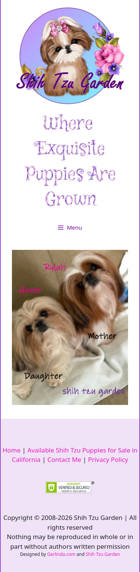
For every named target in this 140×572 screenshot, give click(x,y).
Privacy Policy (108, 459)
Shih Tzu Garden (103, 554)
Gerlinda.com (61, 554)
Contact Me (64, 459)
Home (12, 450)
